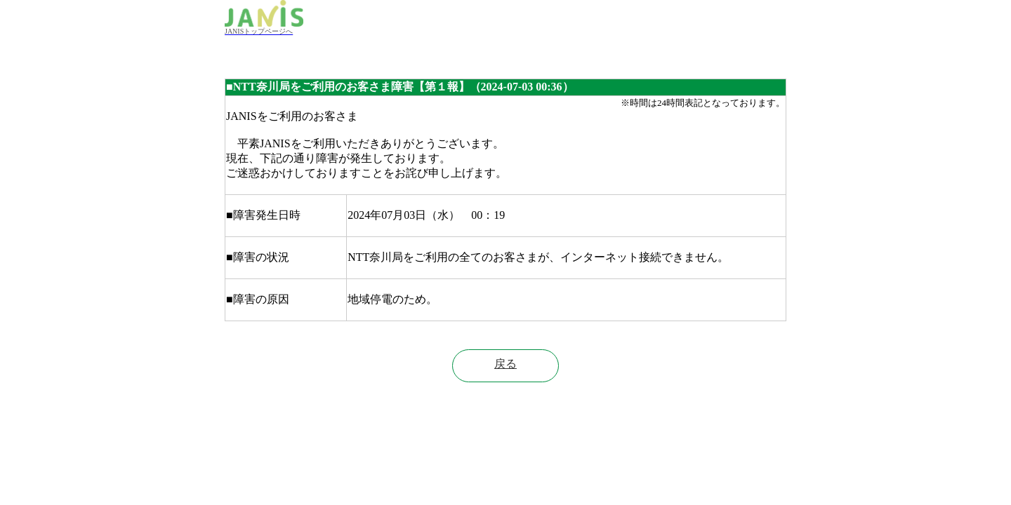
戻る (505, 364)
